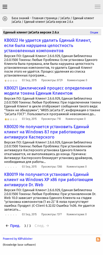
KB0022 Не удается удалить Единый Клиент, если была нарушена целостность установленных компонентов (47, 45)
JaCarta (65, 18)
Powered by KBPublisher (18, 238)
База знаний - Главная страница (34, 18)
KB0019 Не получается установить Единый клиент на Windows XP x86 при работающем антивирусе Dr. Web (48, 179)
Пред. (15, 225)
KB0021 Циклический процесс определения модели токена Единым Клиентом (48, 90)
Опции (94, 32)
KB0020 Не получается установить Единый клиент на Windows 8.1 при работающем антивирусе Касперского (46, 132)
